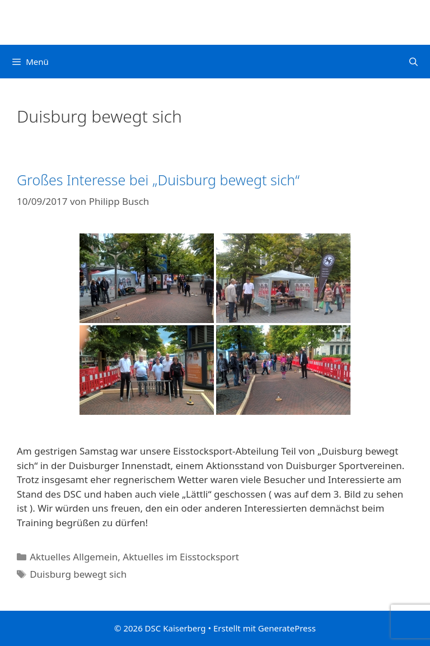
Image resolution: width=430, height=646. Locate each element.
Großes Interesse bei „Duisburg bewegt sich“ (158, 179)
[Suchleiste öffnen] (413, 61)
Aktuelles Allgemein (74, 556)
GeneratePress (287, 628)
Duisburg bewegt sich (78, 574)
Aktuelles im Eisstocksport (181, 556)
